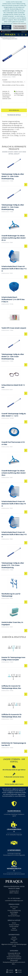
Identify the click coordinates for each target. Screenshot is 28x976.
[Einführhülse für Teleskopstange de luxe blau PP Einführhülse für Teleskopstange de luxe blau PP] (14, 737)
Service (14, 923)
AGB (14, 941)
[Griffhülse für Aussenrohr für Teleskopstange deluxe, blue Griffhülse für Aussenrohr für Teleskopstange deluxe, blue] (14, 708)
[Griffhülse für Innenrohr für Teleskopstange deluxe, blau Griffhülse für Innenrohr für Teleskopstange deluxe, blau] (14, 680)
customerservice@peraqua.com (14, 900)
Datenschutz (14, 942)
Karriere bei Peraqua (14, 916)
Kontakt (14, 937)
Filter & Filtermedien (14, 955)
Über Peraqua (14, 907)
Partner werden (14, 926)
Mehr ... (14, 964)
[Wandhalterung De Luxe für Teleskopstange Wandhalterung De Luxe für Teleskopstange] (14, 587)
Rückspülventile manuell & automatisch (14, 962)
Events (14, 928)
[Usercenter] (22, 34)
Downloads (14, 930)
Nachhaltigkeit (14, 912)
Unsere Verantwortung (14, 910)
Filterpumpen (14, 960)
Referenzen (14, 914)
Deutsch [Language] (24, 31)
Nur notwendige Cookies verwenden (19, 27)
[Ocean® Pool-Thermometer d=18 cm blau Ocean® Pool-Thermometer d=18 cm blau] (14, 436)
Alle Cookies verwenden (6, 27)
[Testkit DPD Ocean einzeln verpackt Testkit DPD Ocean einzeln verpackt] (14, 320)
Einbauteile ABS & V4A (14, 953)
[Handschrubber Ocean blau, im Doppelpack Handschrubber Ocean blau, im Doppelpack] (14, 616)
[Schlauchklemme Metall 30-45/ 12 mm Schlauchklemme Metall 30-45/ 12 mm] (14, 379)
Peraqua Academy (14, 925)
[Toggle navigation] (1, 34)
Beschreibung (14, 110)
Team (14, 908)
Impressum (14, 939)
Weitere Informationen (19, 23)
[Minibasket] (25, 34)
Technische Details (14, 115)
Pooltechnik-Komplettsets (14, 957)
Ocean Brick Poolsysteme (14, 958)
